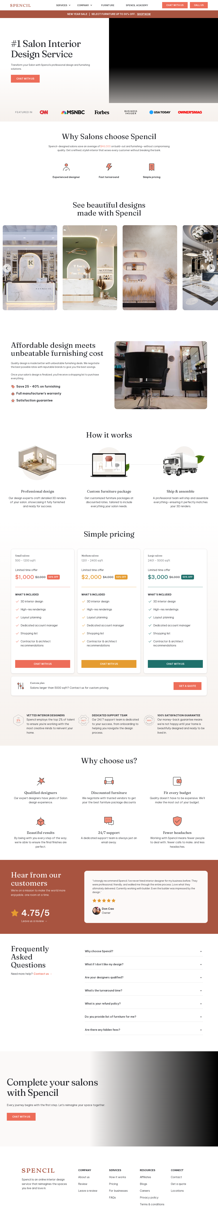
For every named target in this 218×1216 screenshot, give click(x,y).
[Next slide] (211, 268)
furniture (107, 5)
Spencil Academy (137, 5)
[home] (33, 5)
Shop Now (144, 14)
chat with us (175, 5)
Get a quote (185, 685)
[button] (63, 5)
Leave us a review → (34, 922)
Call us (199, 5)
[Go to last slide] (7, 268)
